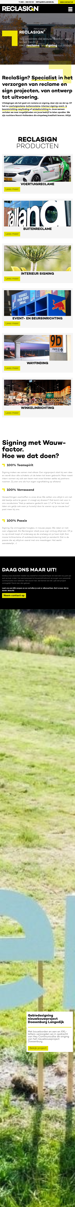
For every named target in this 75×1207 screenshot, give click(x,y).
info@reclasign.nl (45, 2)
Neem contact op (66, 2)
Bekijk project (38, 1048)
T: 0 (26, 2)
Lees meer (12, 189)
